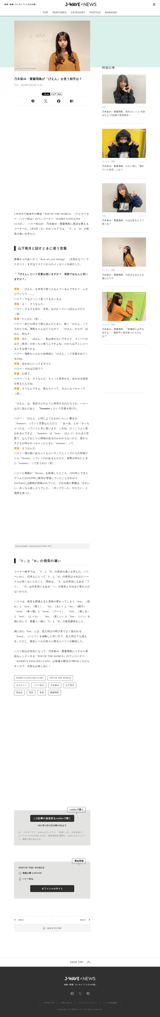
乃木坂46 (54, 685)
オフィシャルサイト (52, 888)
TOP (45, 12)
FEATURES (59, 12)
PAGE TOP (76, 962)
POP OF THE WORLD (60, 678)
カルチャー (21, 685)
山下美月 (70, 685)
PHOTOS (95, 12)
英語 (31, 692)
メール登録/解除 (110, 1003)
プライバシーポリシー (87, 1003)
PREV (21, 920)
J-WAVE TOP (49, 1003)
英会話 (19, 692)
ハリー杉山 (38, 685)
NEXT (83, 920)
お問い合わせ (66, 1003)
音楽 (42, 692)
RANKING (111, 12)
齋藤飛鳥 (54, 692)
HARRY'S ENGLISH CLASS (30, 678)
